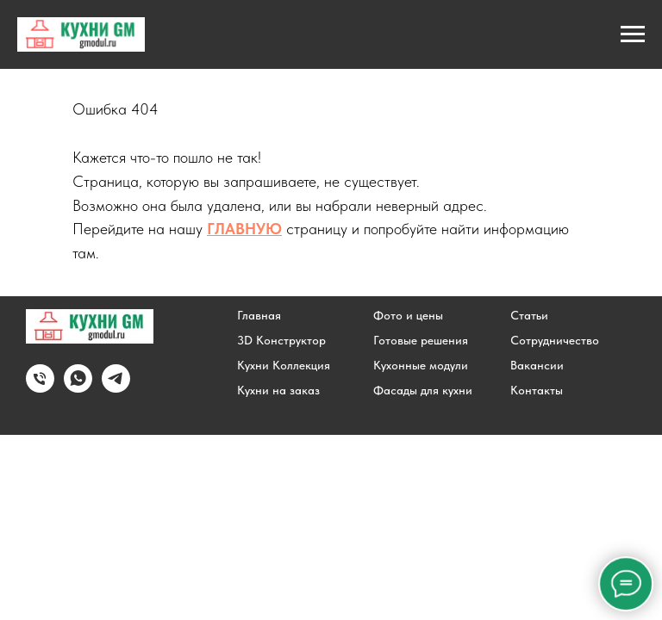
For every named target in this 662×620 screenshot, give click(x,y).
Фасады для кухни (422, 390)
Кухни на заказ (278, 390)
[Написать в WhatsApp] (78, 388)
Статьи (529, 315)
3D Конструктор (281, 340)
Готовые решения (420, 340)
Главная (259, 315)
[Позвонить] (40, 388)
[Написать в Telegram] (116, 388)
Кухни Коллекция (283, 365)
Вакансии (537, 365)
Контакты (536, 390)
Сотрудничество (554, 340)
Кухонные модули (420, 365)
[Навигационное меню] (633, 34)
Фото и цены (408, 315)
